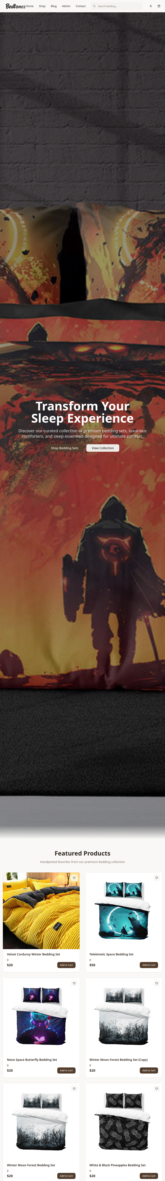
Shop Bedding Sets (64, 448)
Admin (66, 6)
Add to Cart (66, 965)
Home (30, 6)
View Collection (103, 448)
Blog (54, 6)
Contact (81, 6)
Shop (42, 6)
